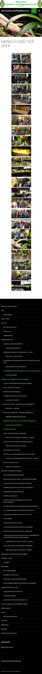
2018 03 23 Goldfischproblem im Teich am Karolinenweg (17, 501)
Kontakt (4, 621)
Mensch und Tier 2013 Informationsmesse (18, 442)
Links (3, 612)
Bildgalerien (5, 608)
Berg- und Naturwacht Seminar (14, 433)
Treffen (4, 323)
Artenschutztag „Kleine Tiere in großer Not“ (19, 404)
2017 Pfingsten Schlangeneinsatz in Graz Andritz (20, 506)
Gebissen (6, 562)
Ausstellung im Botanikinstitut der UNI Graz (19, 454)
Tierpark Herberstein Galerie (16, 417)
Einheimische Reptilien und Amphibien (14, 554)
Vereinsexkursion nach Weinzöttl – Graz (18, 352)
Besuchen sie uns (7, 647)
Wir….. (3, 310)
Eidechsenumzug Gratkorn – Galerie (19, 550)
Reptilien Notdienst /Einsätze (11, 471)
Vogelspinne (7, 519)
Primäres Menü (39, 10)
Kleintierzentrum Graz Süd (13, 591)
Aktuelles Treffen (9, 327)
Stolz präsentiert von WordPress (11, 671)
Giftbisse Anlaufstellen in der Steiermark (18, 487)
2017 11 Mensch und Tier (11, 387)
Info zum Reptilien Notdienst (13, 475)
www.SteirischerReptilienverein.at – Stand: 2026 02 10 (16, 10)
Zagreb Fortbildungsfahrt (13, 344)
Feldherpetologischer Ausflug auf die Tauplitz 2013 (22, 371)
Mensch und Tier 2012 (10, 462)
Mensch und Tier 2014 (14, 425)
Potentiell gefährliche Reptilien (15, 579)
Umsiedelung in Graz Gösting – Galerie (19, 541)
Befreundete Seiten (10, 616)
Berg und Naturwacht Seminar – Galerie (20, 437)
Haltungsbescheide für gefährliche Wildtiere (19, 583)
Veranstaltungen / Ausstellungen (15, 379)
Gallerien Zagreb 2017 (13, 348)
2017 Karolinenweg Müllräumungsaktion (18, 510)
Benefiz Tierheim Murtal (11, 392)
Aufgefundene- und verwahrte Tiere (14, 604)
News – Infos (5, 319)
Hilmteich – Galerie (12, 408)
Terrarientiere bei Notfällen (13, 492)
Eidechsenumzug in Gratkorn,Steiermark (18, 546)
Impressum (5, 625)
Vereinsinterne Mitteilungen (11, 661)
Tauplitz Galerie (11, 375)
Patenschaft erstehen (9, 633)
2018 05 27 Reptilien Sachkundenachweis (17, 383)
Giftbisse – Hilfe (6, 558)
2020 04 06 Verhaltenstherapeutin (15, 600)
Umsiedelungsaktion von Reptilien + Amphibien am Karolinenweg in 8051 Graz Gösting (21, 536)
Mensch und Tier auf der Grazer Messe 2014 (19, 421)
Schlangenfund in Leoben (12, 523)
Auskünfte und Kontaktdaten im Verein (17, 483)
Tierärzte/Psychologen (9, 587)
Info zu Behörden (9, 571)
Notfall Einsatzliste (10, 496)
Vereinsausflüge (7, 340)
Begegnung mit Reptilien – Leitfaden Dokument (20, 479)
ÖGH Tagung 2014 (9, 429)
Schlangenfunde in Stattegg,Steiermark (17, 531)
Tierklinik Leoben (9, 596)
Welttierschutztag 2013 (12, 450)
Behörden (4, 566)
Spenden (4, 629)
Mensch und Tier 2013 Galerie (16, 446)
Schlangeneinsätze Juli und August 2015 (17, 514)
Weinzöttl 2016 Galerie (14, 356)
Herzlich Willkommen (9, 306)
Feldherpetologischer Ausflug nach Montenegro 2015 (21, 361)
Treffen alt (7, 331)
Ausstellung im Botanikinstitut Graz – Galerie (22, 458)
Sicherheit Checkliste (11, 575)
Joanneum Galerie (12, 400)
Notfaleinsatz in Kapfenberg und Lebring (18, 527)
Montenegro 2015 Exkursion (16, 367)
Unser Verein (7, 315)
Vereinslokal (8, 335)
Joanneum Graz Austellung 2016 (15, 396)
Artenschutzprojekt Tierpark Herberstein (18, 412)
